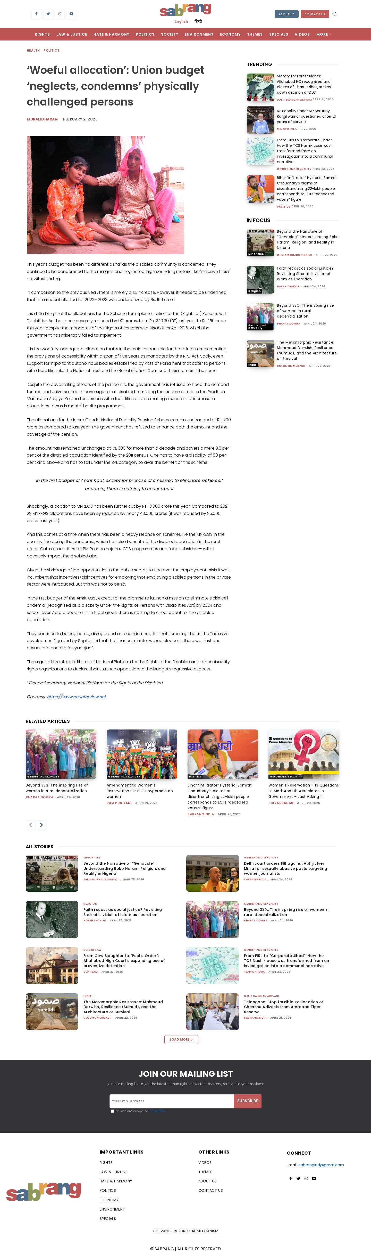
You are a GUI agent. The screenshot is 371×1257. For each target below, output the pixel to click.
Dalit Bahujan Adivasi (294, 100)
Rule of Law (92, 950)
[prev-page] (30, 825)
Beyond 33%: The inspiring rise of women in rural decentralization (305, 311)
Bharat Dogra (288, 324)
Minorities (285, 129)
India (252, 365)
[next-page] (41, 825)
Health (33, 50)
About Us (287, 14)
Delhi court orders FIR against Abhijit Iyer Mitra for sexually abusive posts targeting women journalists (285, 868)
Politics (52, 50)
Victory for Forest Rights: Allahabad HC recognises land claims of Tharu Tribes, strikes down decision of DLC (303, 84)
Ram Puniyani (119, 803)
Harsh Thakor (288, 286)
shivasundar (280, 803)
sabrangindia (201, 814)
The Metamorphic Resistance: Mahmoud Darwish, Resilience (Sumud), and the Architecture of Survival (307, 350)
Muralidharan (42, 119)
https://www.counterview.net (76, 697)
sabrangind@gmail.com (321, 1164)
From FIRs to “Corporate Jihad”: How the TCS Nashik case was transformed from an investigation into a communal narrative (305, 150)
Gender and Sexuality (294, 169)
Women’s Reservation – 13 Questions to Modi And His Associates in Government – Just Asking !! (303, 791)
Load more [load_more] (181, 1039)
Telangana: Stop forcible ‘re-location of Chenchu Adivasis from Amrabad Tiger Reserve (284, 1007)
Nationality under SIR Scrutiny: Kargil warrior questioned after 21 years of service (306, 116)
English (181, 21)
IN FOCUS (258, 220)
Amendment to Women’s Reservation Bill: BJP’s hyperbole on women (140, 791)
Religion (254, 291)
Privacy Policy (157, 1111)
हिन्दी (198, 21)
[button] (334, 13)
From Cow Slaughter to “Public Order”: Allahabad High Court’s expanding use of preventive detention (124, 960)
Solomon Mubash (291, 366)
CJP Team (90, 972)
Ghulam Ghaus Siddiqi (294, 255)
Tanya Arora (254, 972)
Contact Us (315, 14)
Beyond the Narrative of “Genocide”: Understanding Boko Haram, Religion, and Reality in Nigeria (308, 239)
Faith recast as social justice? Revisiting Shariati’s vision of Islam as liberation (305, 274)
